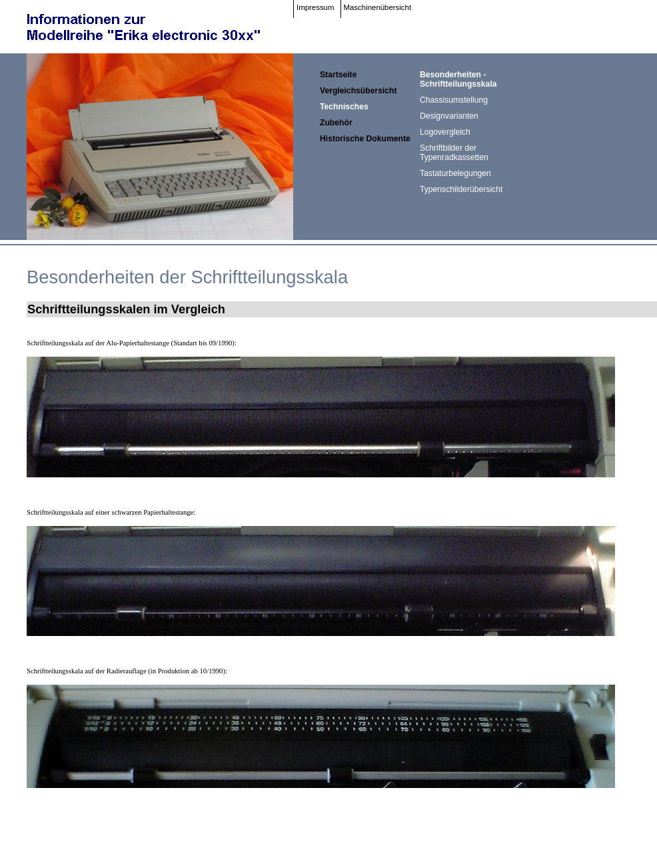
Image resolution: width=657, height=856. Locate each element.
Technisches (344, 106)
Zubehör (336, 122)
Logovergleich (445, 132)
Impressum (315, 7)
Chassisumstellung (454, 100)
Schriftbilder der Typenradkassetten (454, 152)
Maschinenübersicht (378, 7)
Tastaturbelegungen (455, 173)
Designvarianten (449, 116)
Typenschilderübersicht (461, 189)
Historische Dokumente (365, 138)
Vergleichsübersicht (358, 90)
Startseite (338, 74)
